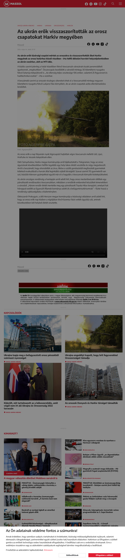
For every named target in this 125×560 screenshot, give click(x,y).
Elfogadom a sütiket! (104, 555)
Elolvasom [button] (48, 550)
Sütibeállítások (72, 555)
